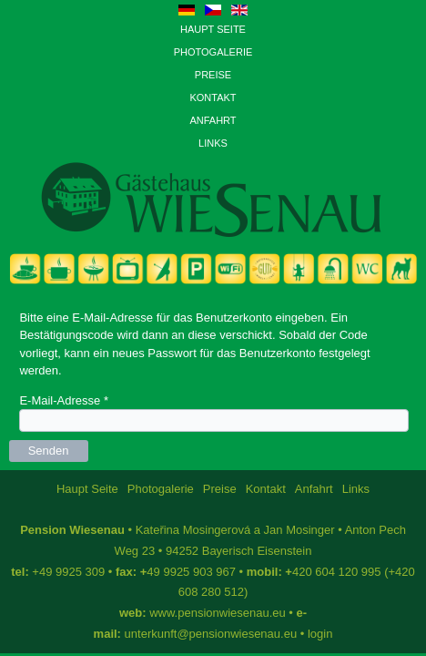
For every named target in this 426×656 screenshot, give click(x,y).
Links (213, 143)
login (320, 634)
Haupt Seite (213, 29)
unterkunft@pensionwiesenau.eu (211, 634)
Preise (213, 74)
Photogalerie (213, 51)
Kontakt (212, 97)
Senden (48, 450)
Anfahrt (212, 120)
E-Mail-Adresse (63, 400)
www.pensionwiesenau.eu (217, 613)
